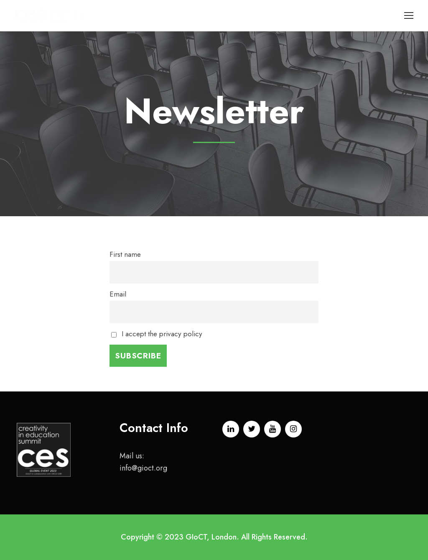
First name (125, 254)
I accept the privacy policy (156, 334)
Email (118, 294)
